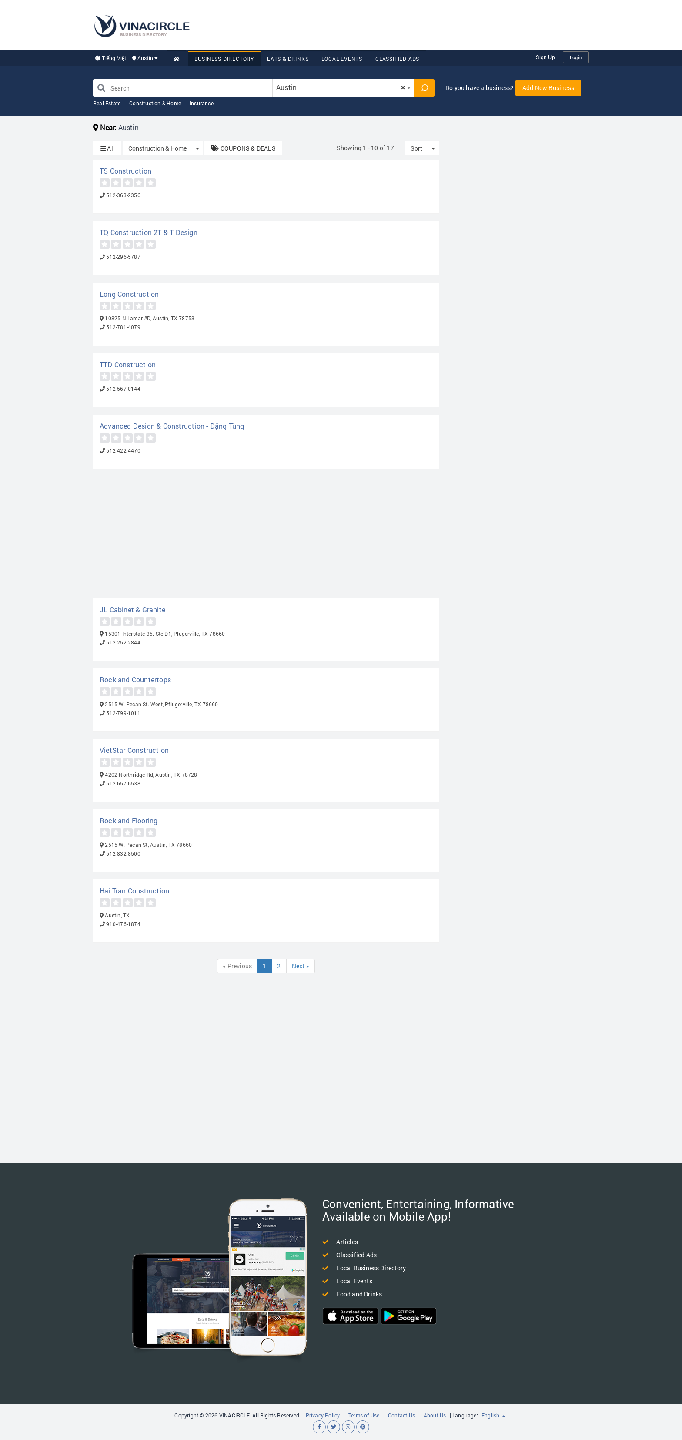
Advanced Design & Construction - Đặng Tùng (172, 425)
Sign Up (545, 57)
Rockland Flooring (128, 820)
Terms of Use (363, 1415)
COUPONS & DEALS (243, 148)
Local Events (341, 58)
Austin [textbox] (340, 87)
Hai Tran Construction (134, 890)
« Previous (237, 966)
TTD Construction (128, 364)
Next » (300, 966)
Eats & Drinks (287, 58)
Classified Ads (397, 58)
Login (576, 57)
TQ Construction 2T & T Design (148, 232)
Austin (145, 57)
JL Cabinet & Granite (132, 609)
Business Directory (224, 58)
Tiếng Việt (110, 57)
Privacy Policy (323, 1415)
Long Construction (129, 294)
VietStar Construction (134, 750)
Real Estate (106, 103)
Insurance (202, 103)
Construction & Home (155, 103)
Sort (416, 148)
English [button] (493, 1415)
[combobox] (343, 88)
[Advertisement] (430, 24)
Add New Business (548, 88)
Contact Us (401, 1415)
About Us (435, 1415)
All (107, 148)
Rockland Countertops (135, 679)
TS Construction (125, 170)
